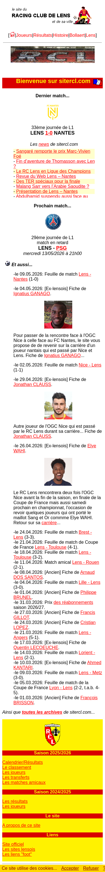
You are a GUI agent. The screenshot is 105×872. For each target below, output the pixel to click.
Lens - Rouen (85, 562)
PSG (61, 248)
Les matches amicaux (24, 782)
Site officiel (13, 844)
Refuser (91, 868)
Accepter (70, 868)
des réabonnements (73, 602)
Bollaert (77, 35)
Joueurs (24, 35)
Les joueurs (13, 772)
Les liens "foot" (17, 854)
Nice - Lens (90, 365)
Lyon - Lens (61, 687)
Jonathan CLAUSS (32, 384)
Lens (91, 35)
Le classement (16, 767)
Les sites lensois (18, 849)
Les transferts (15, 777)
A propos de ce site (21, 825)
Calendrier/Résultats (22, 762)
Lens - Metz (90, 672)
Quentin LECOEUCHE (35, 647)
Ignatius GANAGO (31, 293)
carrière (49, 522)
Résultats (42, 35)
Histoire (60, 35)
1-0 (48, 133)
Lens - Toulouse (50, 547)
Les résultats (15, 801)
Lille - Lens (89, 582)
